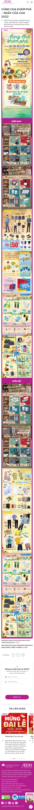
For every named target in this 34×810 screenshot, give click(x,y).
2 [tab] (12, 758)
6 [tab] (19, 758)
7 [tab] (21, 758)
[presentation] (18, 688)
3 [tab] (14, 758)
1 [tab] (10, 758)
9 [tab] (24, 758)
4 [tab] (15, 758)
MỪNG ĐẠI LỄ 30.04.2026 (14, 736)
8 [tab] (23, 758)
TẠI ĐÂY (17, 642)
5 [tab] (17, 758)
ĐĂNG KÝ (17, 697)
